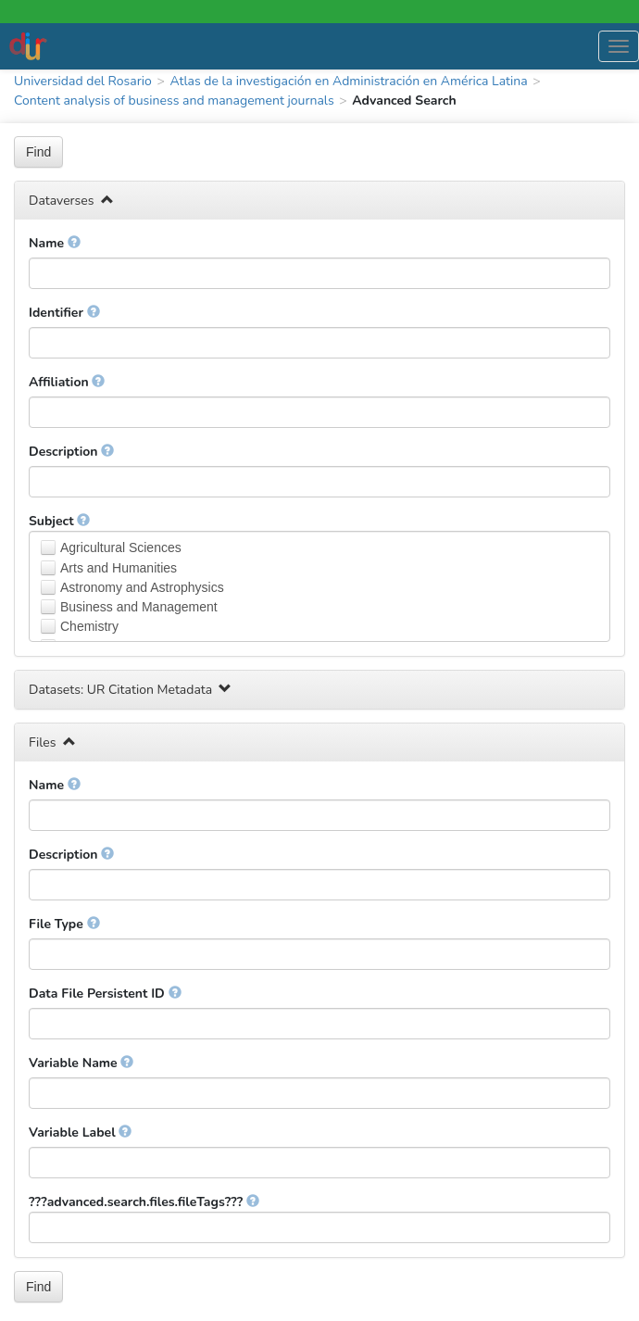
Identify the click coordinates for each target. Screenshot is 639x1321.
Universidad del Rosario (83, 81)
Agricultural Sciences (121, 547)
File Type (64, 924)
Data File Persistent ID (105, 993)
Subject (59, 521)
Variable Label (80, 1132)
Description (71, 451)
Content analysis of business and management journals (174, 100)
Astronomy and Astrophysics (142, 587)
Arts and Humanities (118, 567)
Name (55, 243)
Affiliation (67, 382)
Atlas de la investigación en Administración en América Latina (348, 81)
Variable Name (81, 1063)
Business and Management (139, 606)
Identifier (64, 312)
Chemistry (89, 626)
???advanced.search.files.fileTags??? (144, 1202)
